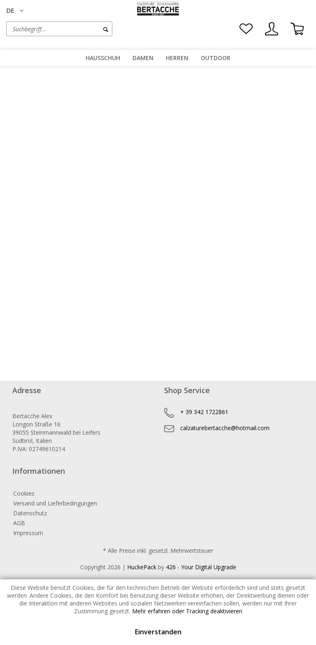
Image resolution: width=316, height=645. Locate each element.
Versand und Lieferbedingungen (55, 503)
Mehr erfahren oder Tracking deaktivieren (187, 611)
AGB (19, 523)
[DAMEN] (143, 58)
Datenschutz (30, 513)
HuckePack (141, 567)
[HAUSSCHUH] (102, 58)
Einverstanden (158, 631)
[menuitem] (82, 28)
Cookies (24, 493)
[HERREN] (177, 58)
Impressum (28, 533)
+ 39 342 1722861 (204, 412)
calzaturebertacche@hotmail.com (225, 428)
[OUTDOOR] (216, 58)
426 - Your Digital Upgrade (201, 567)
